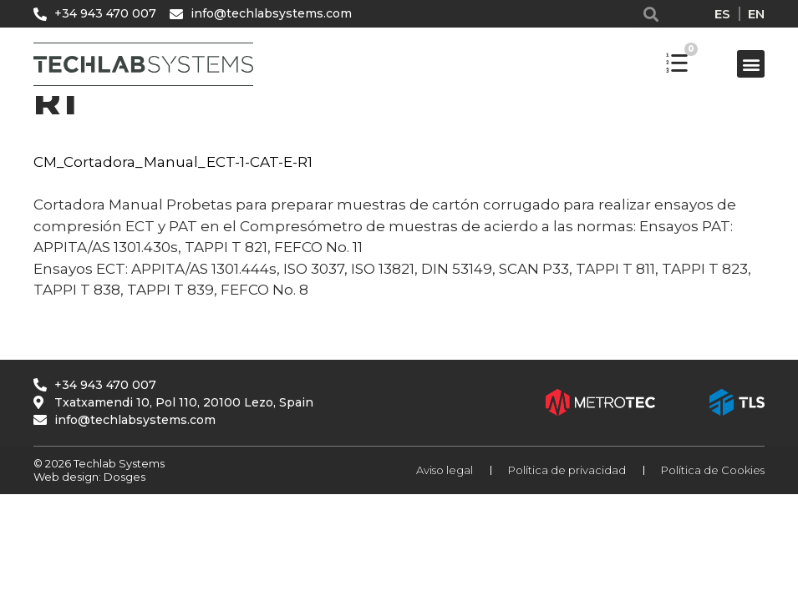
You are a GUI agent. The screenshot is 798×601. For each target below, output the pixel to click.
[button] (650, 14)
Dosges (123, 476)
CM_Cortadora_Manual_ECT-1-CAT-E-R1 (173, 162)
